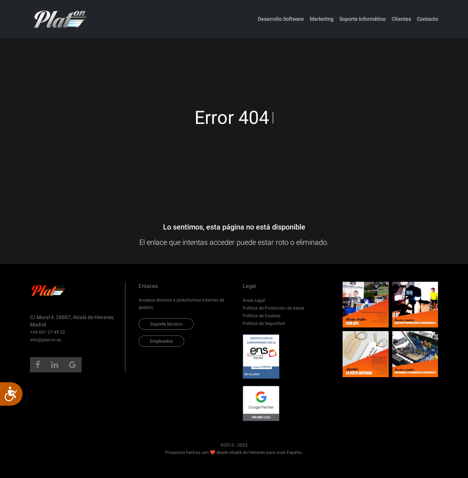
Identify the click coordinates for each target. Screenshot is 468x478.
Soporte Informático (362, 19)
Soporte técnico (166, 324)
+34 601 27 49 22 (47, 332)
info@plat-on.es (45, 339)
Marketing (321, 19)
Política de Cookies (261, 315)
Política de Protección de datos (273, 308)
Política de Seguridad (264, 323)
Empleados (161, 341)
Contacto (427, 19)
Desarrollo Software (281, 19)
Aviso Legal (254, 300)
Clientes (401, 19)
